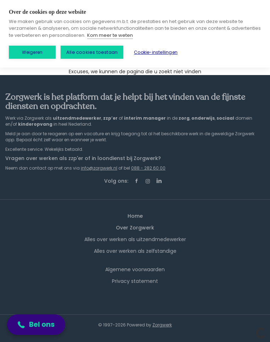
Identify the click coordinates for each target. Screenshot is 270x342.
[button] (36, 324)
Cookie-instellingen (156, 52)
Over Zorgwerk (135, 227)
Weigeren (32, 52)
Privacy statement (135, 281)
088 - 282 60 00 (148, 168)
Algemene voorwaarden (135, 269)
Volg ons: (116, 180)
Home (135, 216)
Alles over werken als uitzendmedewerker (135, 239)
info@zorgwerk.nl (99, 168)
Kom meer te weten (110, 35)
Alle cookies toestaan (92, 52)
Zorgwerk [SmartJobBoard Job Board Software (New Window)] (162, 325)
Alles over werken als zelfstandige (135, 251)
